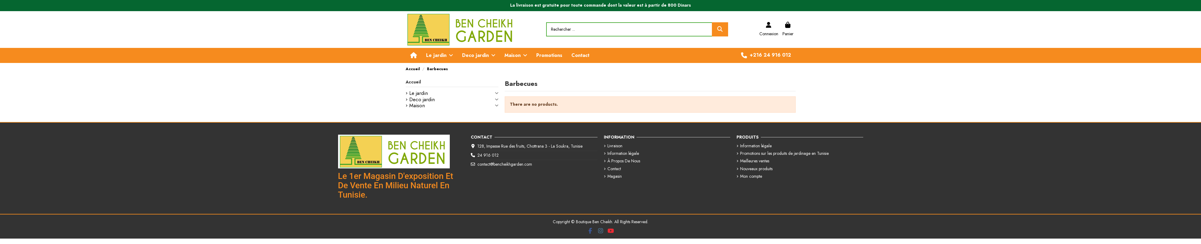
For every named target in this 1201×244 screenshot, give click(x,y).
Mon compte (751, 176)
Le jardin (418, 93)
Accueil (413, 82)
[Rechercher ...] (720, 29)
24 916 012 (488, 155)
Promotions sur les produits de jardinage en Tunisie (784, 153)
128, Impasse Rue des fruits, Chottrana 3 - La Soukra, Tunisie (529, 146)
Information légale (623, 153)
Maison (417, 106)
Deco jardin (422, 100)
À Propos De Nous (623, 161)
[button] (440, 55)
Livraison (614, 146)
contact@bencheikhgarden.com (504, 164)
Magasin (614, 176)
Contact (614, 169)
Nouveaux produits (756, 169)
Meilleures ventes (754, 161)
